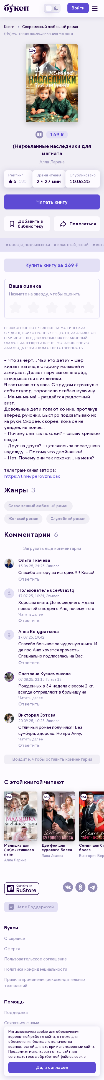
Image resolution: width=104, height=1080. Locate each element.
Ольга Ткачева (34, 560)
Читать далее (30, 614)
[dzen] (81, 889)
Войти (78, 8)
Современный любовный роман (38, 506)
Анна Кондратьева (38, 632)
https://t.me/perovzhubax (32, 476)
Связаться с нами (21, 1022)
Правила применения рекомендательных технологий (44, 982)
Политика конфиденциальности (35, 969)
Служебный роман (67, 519)
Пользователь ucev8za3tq (46, 590)
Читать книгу (52, 202)
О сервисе (14, 938)
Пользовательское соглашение (35, 959)
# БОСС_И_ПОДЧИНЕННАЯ (28, 245)
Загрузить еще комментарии (52, 548)
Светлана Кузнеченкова (44, 674)
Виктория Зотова (36, 715)
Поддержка (16, 1012)
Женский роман (23, 519)
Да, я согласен (52, 1067)
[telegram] (93, 889)
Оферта (12, 948)
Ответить (28, 579)
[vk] (69, 889)
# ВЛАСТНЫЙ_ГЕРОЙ (71, 245)
